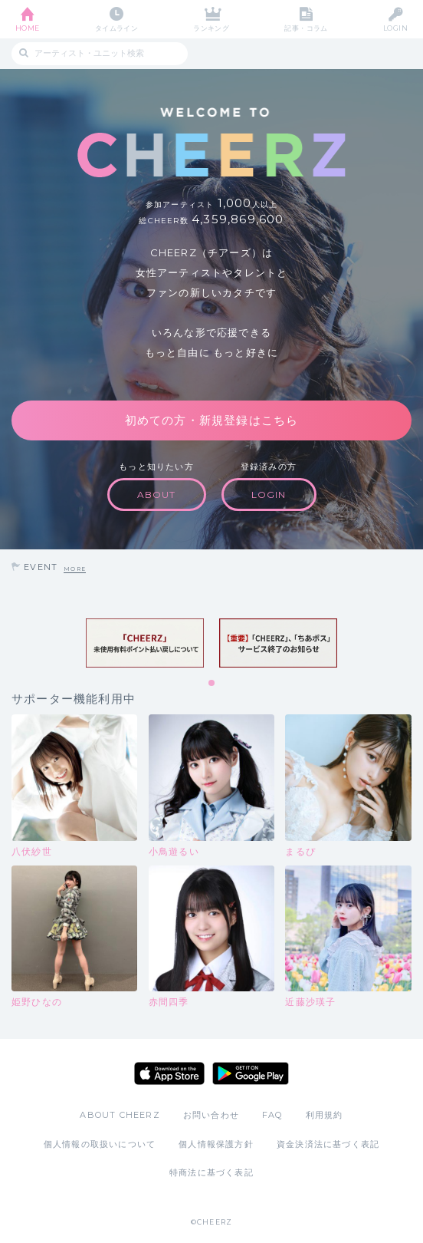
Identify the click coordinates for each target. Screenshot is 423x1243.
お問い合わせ (211, 1114)
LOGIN (395, 28)
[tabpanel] (145, 643)
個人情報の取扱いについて (100, 1144)
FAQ (272, 1114)
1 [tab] (212, 683)
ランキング (211, 28)
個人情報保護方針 (216, 1144)
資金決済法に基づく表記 (328, 1144)
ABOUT (156, 494)
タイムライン (117, 28)
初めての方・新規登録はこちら (212, 420)
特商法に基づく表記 (211, 1172)
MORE (75, 568)
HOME (27, 28)
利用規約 (324, 1114)
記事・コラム (306, 28)
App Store (169, 1073)
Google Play (250, 1073)
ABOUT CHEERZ (119, 1114)
